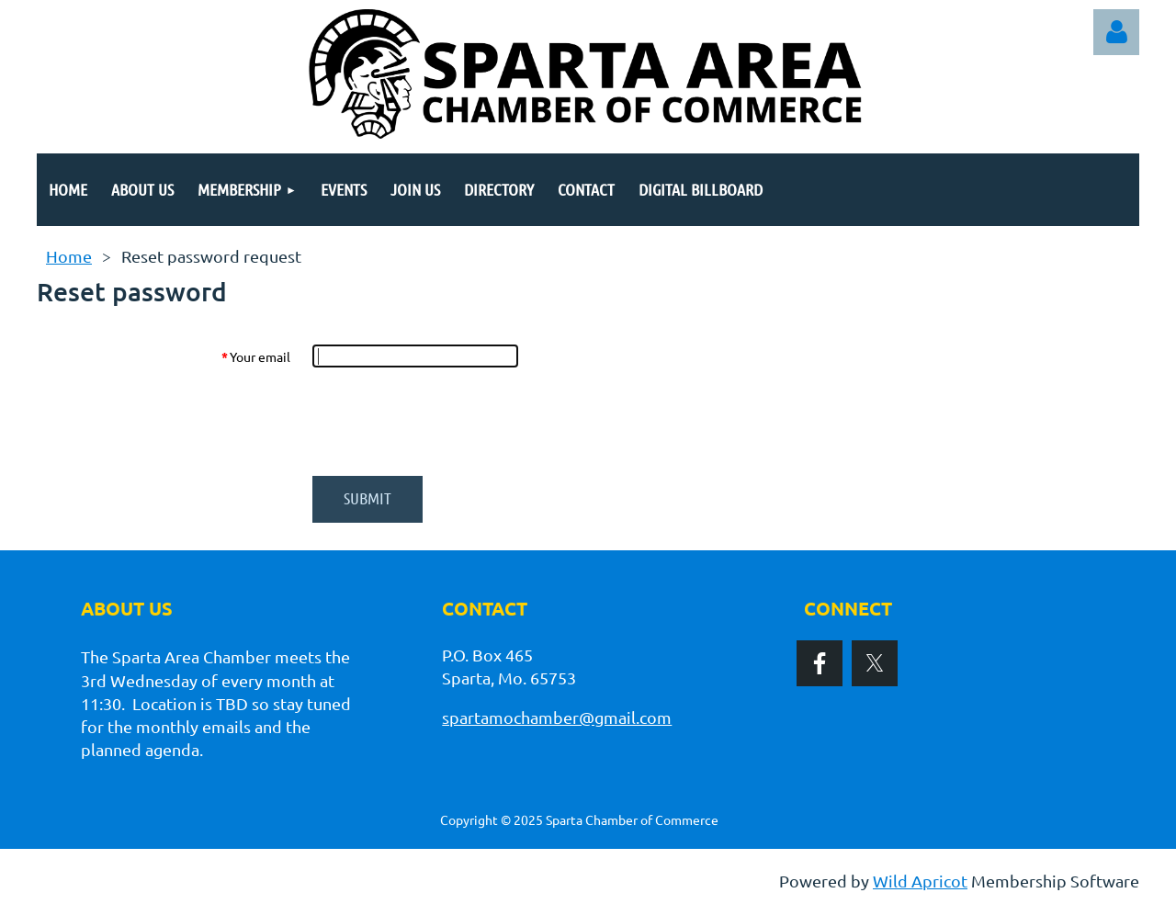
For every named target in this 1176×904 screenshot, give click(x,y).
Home (69, 256)
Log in (1116, 32)
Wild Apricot (920, 880)
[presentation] (452, 422)
